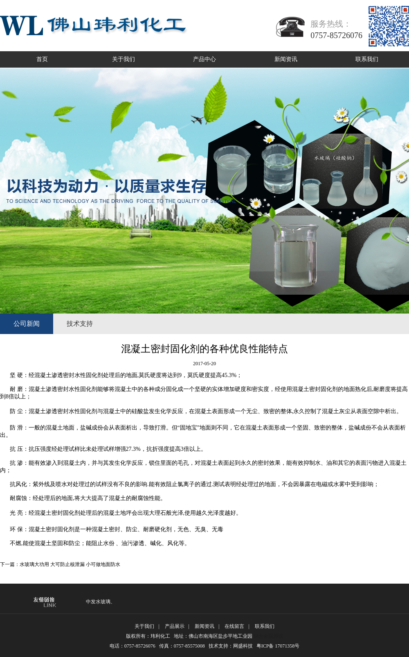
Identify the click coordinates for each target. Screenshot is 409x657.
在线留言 (234, 626)
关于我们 (123, 59)
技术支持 (80, 323)
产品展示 (174, 626)
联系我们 (366, 59)
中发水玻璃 (98, 602)
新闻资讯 (285, 59)
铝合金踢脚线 (268, 636)
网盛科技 (243, 646)
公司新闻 (26, 323)
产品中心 (204, 59)
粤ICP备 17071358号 (280, 646)
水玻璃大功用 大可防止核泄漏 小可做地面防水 (70, 564)
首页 (42, 59)
